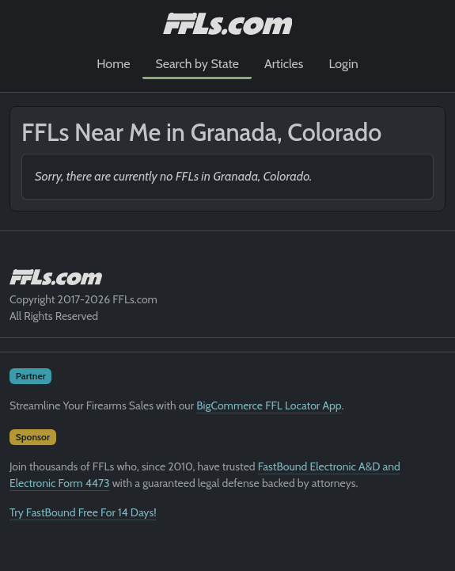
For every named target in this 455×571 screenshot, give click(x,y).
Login (343, 63)
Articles (283, 63)
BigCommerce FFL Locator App (268, 405)
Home (113, 63)
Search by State (197, 63)
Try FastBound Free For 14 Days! (83, 512)
